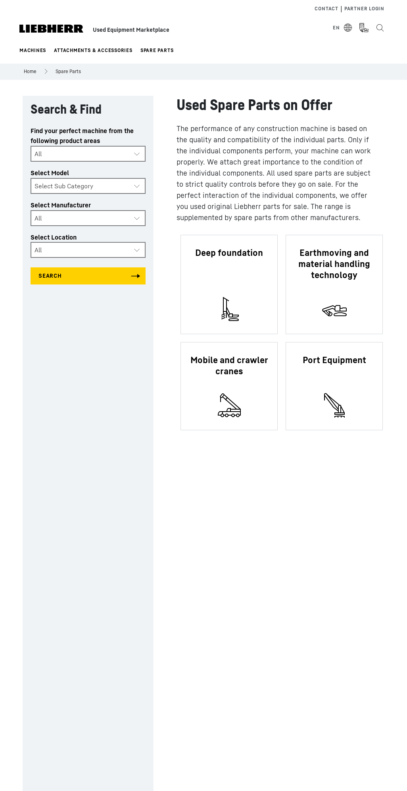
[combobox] (88, 154)
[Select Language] (343, 28)
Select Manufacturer (61, 205)
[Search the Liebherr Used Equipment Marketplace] (380, 28)
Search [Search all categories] (50, 275)
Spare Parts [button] (157, 50)
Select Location (54, 237)
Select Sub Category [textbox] (64, 186)
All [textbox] (38, 154)
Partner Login (364, 9)
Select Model (50, 173)
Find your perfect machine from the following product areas (82, 136)
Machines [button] (32, 50)
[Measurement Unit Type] (364, 28)
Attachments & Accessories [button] (93, 50)
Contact (326, 9)
